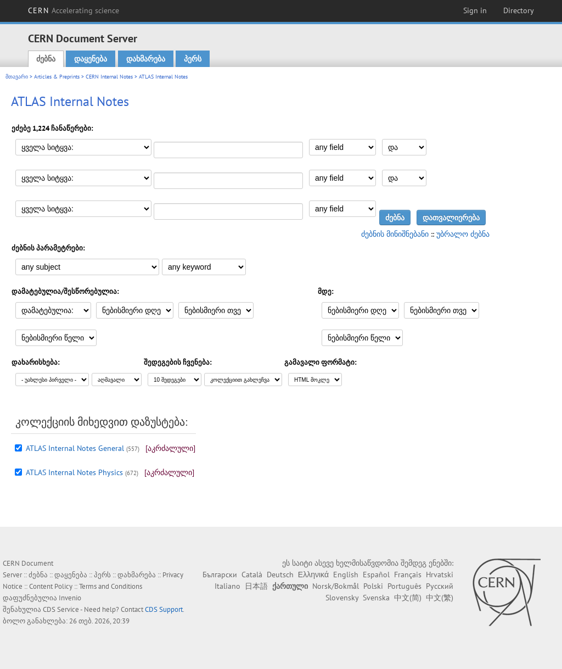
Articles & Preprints (57, 76)
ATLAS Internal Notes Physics (74, 472)
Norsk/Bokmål (335, 586)
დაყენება (90, 59)
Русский (439, 586)
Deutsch (280, 574)
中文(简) (408, 598)
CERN (73, 10)
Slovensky (341, 598)
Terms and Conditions (110, 586)
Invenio (70, 598)
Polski (373, 586)
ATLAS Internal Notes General (75, 448)
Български (220, 574)
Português (404, 586)
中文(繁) (439, 598)
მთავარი (16, 76)
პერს (192, 59)
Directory (518, 10)
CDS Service (61, 609)
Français (408, 574)
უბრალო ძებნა (463, 234)
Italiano (227, 586)
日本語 (256, 586)
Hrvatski (439, 574)
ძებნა (45, 59)
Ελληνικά (313, 574)
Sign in (475, 10)
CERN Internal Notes (109, 76)
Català (251, 574)
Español (376, 574)
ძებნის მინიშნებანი (395, 234)
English (345, 574)
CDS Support (164, 609)
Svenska (376, 598)
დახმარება (145, 59)
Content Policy (50, 586)
